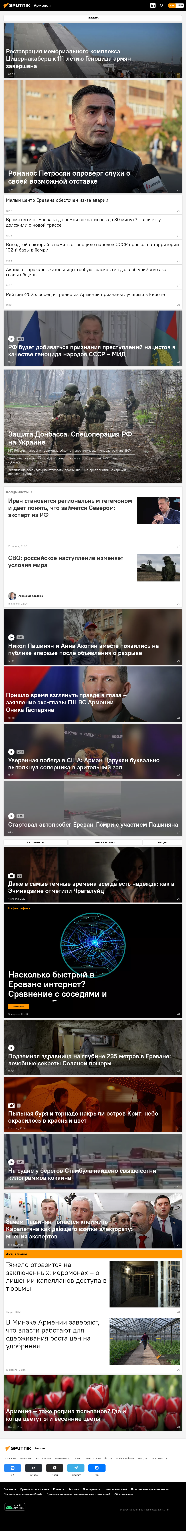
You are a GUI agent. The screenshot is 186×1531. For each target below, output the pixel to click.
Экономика (43, 1458)
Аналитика (93, 1458)
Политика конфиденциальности (150, 1489)
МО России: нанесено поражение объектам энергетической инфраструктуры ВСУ (69, 450)
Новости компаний (116, 1489)
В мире (77, 1458)
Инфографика (125, 1458)
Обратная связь (123, 1494)
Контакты (58, 1489)
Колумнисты (20, 492)
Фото (108, 1458)
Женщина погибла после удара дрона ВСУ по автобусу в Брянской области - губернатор (65, 460)
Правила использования (34, 1489)
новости (10, 1458)
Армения (26, 1458)
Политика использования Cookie (23, 1494)
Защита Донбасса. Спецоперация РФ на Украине (70, 438)
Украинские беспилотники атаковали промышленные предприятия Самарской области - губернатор (67, 472)
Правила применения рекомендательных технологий (78, 1494)
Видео (142, 1458)
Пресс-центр (159, 1458)
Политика (62, 1458)
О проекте (10, 1489)
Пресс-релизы (91, 1489)
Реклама (74, 1489)
